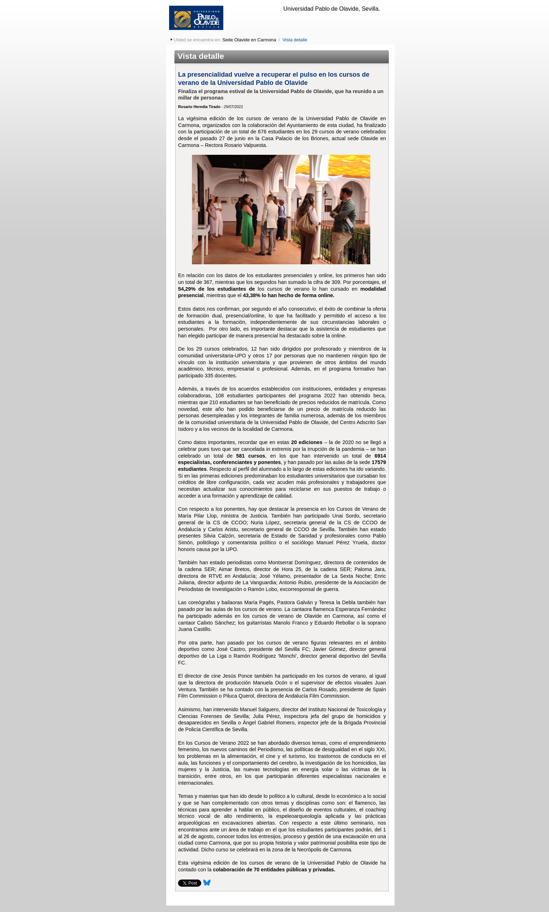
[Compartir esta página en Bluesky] (207, 885)
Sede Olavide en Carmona (249, 39)
